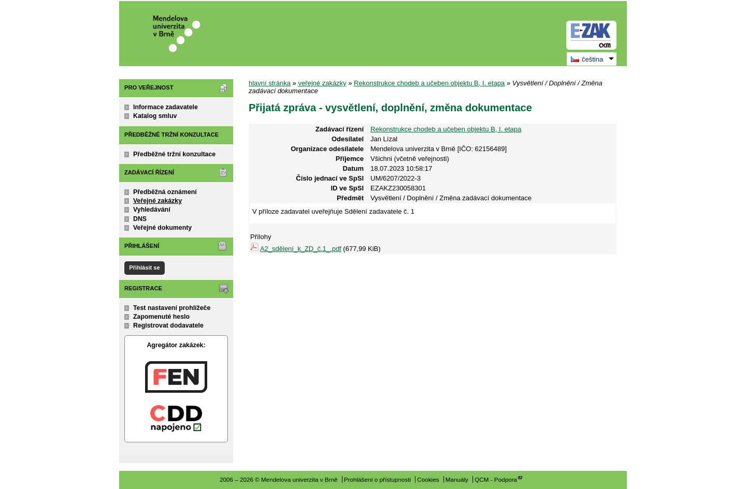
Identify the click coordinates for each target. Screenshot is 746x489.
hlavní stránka (270, 83)
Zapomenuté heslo (161, 316)
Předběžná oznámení (165, 192)
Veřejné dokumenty (162, 227)
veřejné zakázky (322, 83)
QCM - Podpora (496, 479)
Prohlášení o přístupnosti (377, 479)
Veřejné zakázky (157, 200)
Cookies (428, 479)
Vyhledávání (151, 209)
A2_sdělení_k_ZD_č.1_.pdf (300, 249)
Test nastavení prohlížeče (171, 308)
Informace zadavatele (165, 107)
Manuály (457, 479)
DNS (140, 219)
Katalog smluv (155, 116)
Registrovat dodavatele (168, 325)
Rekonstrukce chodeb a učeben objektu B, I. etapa (429, 83)
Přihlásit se (144, 267)
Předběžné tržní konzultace (174, 154)
